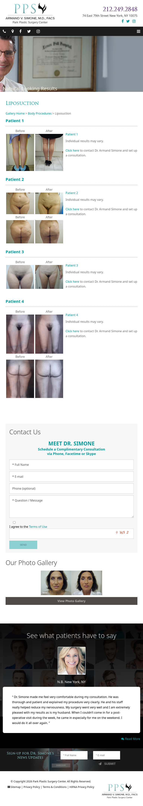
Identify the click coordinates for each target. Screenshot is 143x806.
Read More (130, 739)
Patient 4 (15, 301)
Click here (72, 150)
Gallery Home (15, 113)
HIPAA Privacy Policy (81, 787)
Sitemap (16, 787)
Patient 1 (15, 120)
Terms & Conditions (55, 787)
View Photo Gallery (71, 601)
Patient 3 (15, 251)
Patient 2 (15, 179)
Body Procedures (40, 113)
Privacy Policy (31, 787)
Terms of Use (38, 527)
